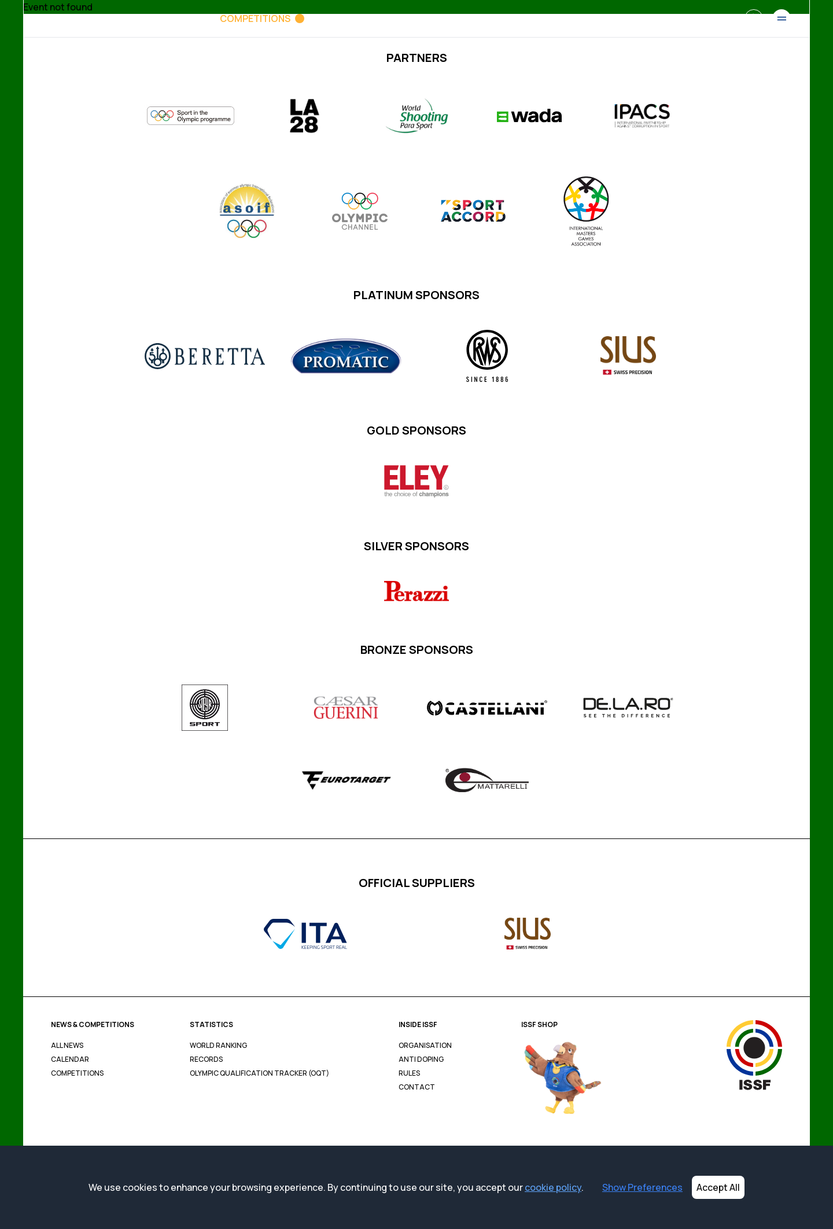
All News (67, 1045)
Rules (409, 1073)
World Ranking (218, 1045)
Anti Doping (421, 1059)
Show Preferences (642, 1187)
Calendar (70, 1059)
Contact (417, 1087)
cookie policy (553, 1187)
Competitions (77, 1073)
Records (206, 1059)
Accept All (718, 1187)
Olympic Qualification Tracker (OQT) (259, 1073)
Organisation (425, 1045)
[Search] (753, 18)
